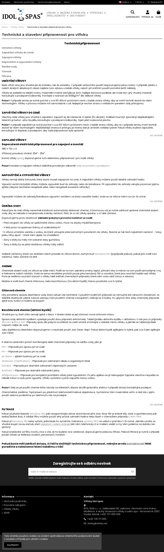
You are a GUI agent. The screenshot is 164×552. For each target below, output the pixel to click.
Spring (20, 158)
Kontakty (6, 2)
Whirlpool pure (10, 375)
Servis (67, 2)
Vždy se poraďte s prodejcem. (93, 165)
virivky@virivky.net (97, 523)
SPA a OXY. (20, 322)
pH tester (7, 356)
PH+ (4, 347)
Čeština (125, 2)
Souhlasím (13, 545)
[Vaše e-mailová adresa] (78, 472)
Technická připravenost (49, 2)
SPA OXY (6, 322)
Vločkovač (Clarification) (16, 361)
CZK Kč (139, 2)
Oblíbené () (155, 2)
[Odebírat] (132, 472)
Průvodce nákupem (15, 505)
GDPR (7, 512)
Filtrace (6, 76)
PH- (4, 351)
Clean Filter (135, 416)
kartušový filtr (102, 254)
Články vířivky (11, 509)
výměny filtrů (91, 421)
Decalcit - (7, 365)
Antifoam (7, 370)
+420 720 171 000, (97, 519)
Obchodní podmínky (24, 2)
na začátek (156, 135)
